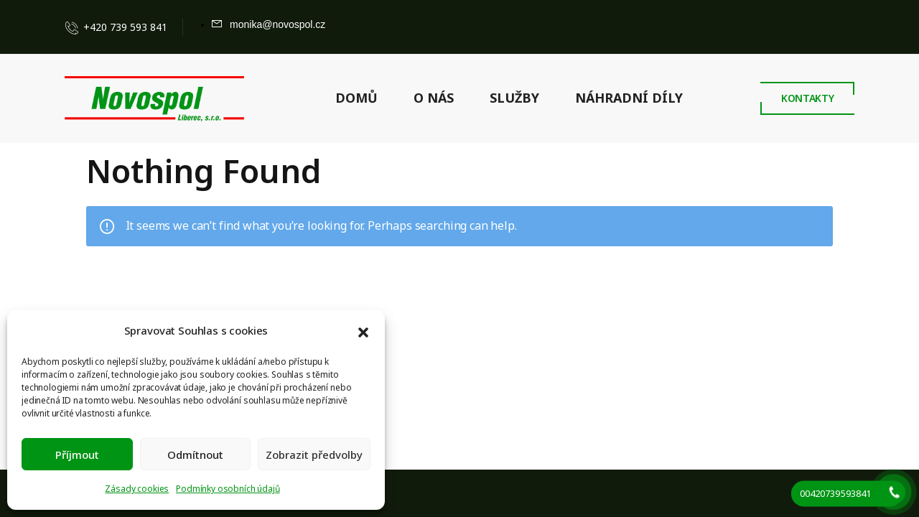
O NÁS (434, 97)
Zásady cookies (137, 489)
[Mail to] (268, 24)
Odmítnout (195, 454)
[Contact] (74, 27)
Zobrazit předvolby (314, 454)
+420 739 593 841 (125, 27)
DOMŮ (356, 97)
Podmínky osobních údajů (227, 489)
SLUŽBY (514, 97)
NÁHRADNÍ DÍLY (629, 97)
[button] (363, 331)
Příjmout (77, 454)
